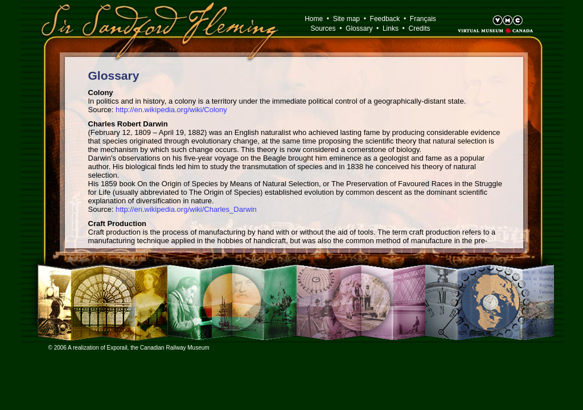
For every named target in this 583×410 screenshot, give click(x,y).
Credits (419, 28)
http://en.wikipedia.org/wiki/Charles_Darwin (186, 209)
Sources (322, 28)
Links (391, 28)
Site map (346, 19)
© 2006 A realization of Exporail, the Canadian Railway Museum (129, 348)
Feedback (385, 19)
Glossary (359, 28)
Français (423, 19)
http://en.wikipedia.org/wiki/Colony (171, 109)
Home (314, 19)
